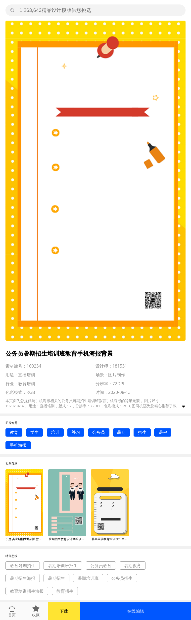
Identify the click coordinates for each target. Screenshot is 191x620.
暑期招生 (56, 578)
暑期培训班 (88, 578)
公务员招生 (122, 578)
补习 (76, 432)
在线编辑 (135, 611)
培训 (55, 432)
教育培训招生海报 (27, 591)
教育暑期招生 (22, 565)
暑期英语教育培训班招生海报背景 (110, 539)
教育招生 (64, 591)
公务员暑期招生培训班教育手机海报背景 (24, 539)
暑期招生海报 (22, 578)
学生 (34, 432)
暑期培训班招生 (63, 565)
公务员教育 (100, 565)
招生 (142, 432)
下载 (64, 611)
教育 (14, 432)
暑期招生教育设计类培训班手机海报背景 (67, 539)
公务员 (98, 432)
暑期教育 (132, 565)
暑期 (121, 432)
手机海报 (18, 445)
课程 (163, 432)
